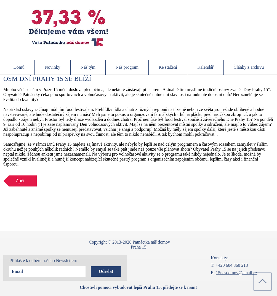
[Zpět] (20, 180)
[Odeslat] (106, 271)
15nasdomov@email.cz (236, 272)
